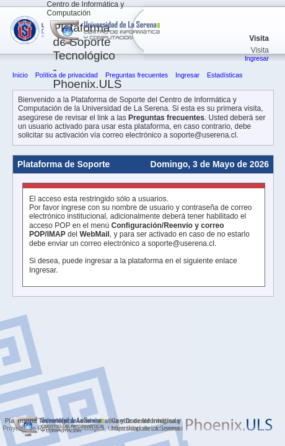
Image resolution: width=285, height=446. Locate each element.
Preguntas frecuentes (136, 75)
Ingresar (257, 58)
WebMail (94, 234)
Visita (259, 38)
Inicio (20, 75)
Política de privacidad (66, 75)
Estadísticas (224, 75)
